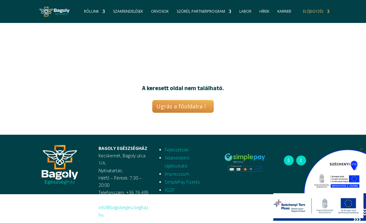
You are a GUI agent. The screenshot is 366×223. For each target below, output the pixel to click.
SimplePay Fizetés (182, 182)
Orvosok (160, 11)
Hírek (264, 11)
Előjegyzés (313, 11)
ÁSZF (170, 190)
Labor (245, 11)
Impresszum (177, 174)
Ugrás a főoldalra (179, 106)
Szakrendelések (128, 11)
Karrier (284, 11)
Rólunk (91, 11)
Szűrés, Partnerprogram (201, 11)
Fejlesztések (177, 150)
